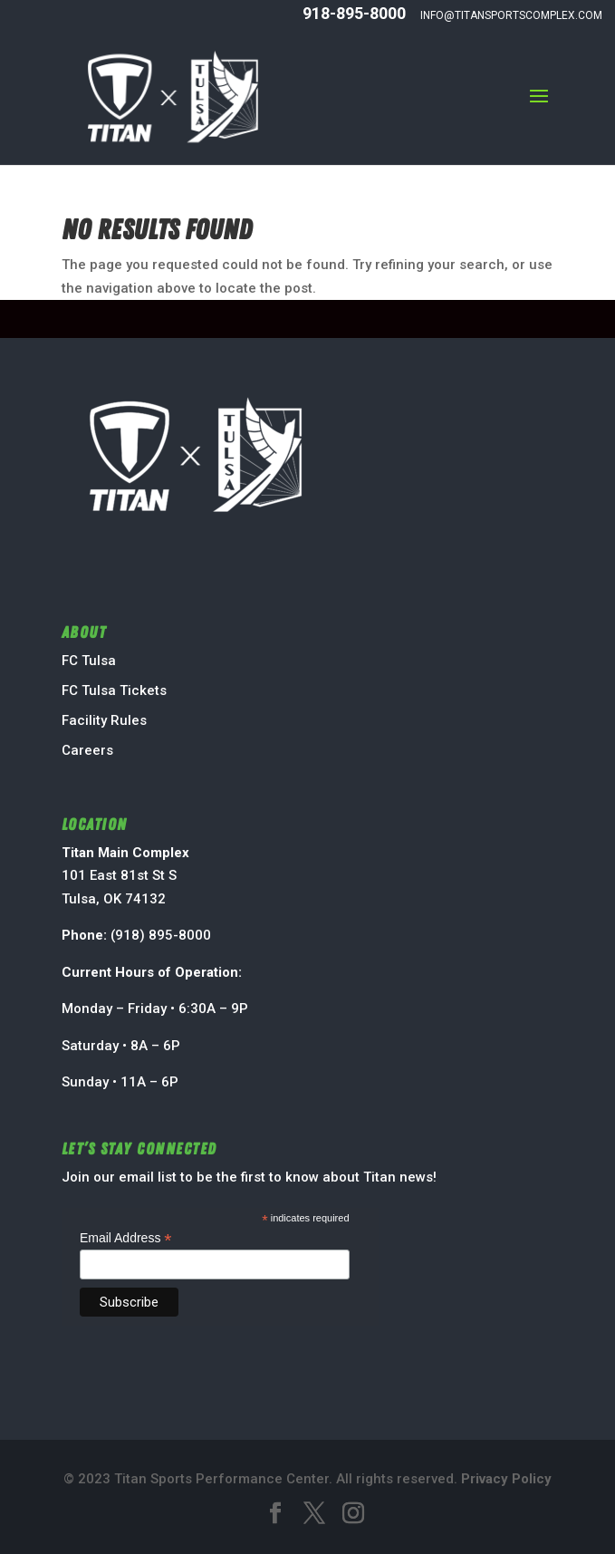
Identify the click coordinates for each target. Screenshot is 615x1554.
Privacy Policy (506, 1479)
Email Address (126, 1238)
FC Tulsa (89, 660)
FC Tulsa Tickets (114, 690)
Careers (87, 750)
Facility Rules (104, 720)
